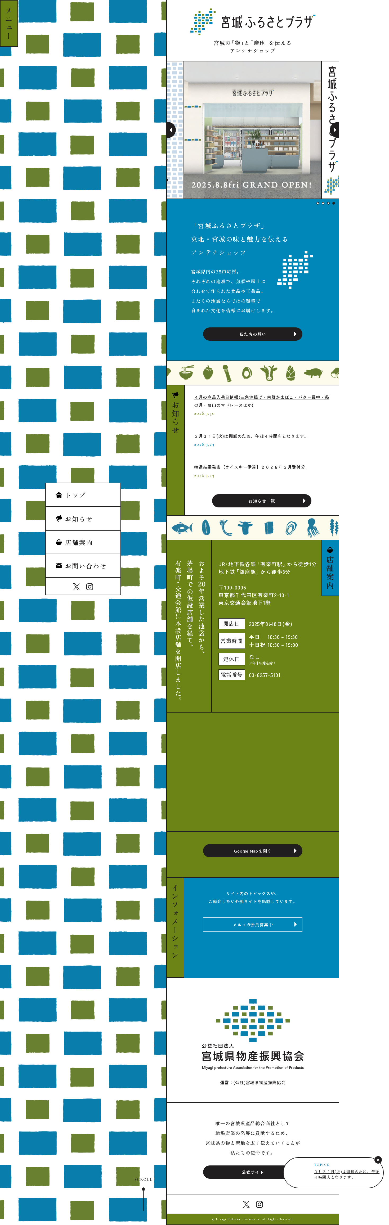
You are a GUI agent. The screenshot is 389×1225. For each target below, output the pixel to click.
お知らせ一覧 (261, 501)
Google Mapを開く (252, 851)
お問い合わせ (81, 565)
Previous (171, 130)
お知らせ (74, 518)
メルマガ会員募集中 (253, 924)
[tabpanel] (253, 130)
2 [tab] (323, 203)
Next (334, 130)
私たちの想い (252, 334)
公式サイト (253, 1172)
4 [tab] (333, 203)
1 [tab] (317, 203)
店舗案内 (74, 542)
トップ (70, 494)
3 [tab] (328, 203)
